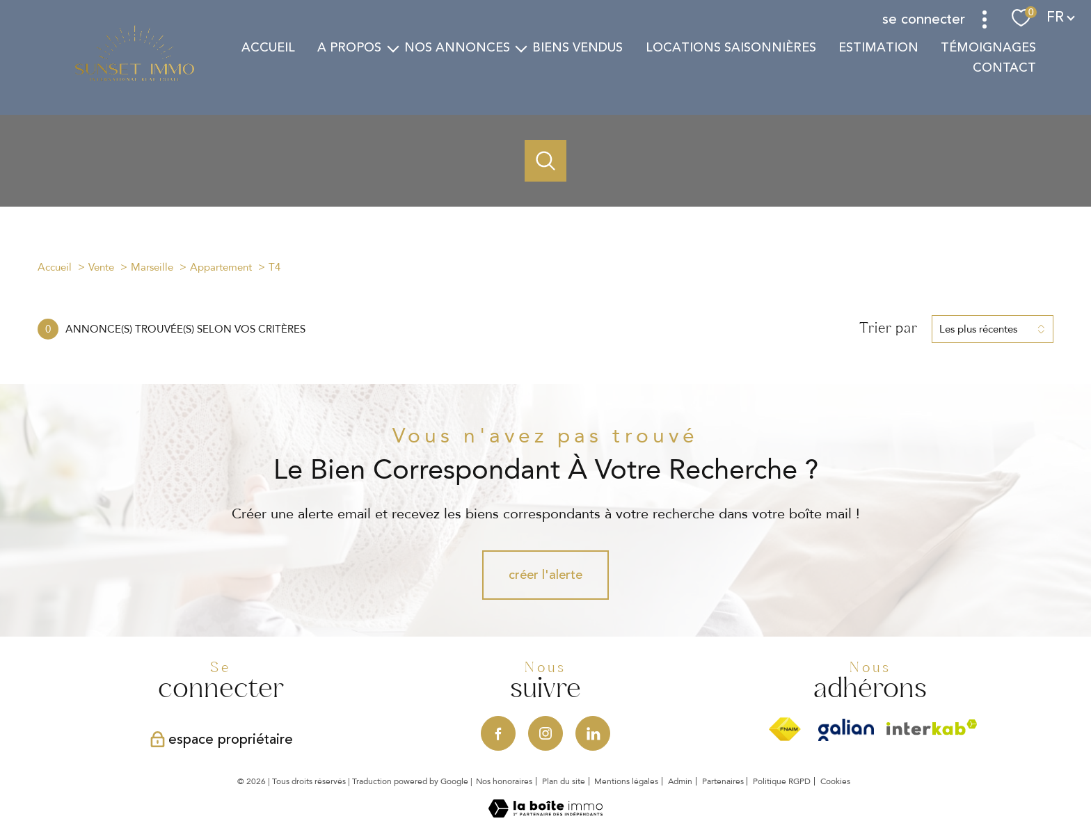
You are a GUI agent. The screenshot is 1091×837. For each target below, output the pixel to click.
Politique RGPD (782, 781)
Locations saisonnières (730, 47)
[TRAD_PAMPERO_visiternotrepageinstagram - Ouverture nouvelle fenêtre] (545, 733)
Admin (680, 781)
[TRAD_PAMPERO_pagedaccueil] (134, 78)
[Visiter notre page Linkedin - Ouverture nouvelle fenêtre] (592, 733)
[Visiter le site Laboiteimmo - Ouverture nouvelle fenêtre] (545, 813)
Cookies (835, 782)
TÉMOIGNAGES (988, 47)
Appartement (221, 267)
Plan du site (563, 781)
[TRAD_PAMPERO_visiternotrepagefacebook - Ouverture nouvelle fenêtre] (498, 733)
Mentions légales (626, 781)
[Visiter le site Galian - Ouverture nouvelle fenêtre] (846, 730)
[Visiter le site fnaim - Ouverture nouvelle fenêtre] (784, 729)
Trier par (888, 328)
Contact (1004, 67)
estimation (878, 47)
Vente (101, 267)
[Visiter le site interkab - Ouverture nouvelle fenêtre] (932, 727)
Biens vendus (577, 47)
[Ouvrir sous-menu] (392, 48)
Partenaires (723, 781)
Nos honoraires (504, 781)
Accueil (268, 47)
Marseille (152, 267)
